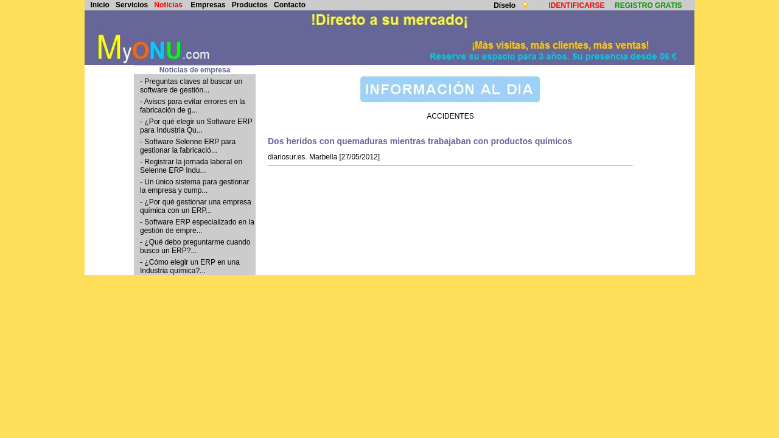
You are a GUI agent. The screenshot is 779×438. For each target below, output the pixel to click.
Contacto (290, 5)
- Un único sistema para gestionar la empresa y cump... (194, 186)
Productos (250, 5)
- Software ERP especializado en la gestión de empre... (197, 226)
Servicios (132, 5)
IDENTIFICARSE (576, 5)
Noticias (168, 5)
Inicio (100, 5)
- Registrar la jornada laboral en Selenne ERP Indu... (191, 166)
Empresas (207, 5)
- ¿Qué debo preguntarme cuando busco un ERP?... (195, 246)
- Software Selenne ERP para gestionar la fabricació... (188, 146)
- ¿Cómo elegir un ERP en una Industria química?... (190, 266)
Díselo (505, 5)
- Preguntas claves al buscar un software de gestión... (191, 85)
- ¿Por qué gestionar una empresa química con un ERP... (195, 206)
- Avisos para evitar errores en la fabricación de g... (192, 105)
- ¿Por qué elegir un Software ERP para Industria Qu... (196, 125)
